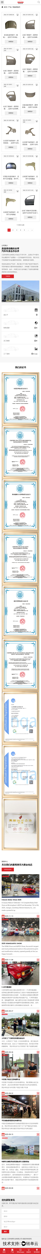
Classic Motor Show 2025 (11, 900)
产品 (9, 7)
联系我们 (37, 1251)
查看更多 (11, 42)
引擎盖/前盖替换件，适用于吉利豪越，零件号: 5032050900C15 (11, 179)
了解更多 (7, 276)
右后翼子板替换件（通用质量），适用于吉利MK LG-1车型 (30, 144)
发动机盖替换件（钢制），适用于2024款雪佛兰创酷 (11, 37)
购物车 (29, 1251)
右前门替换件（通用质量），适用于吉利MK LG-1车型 (11, 73)
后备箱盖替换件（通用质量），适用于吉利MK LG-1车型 (30, 107)
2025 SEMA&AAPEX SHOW (12, 943)
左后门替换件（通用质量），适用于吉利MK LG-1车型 (30, 71)
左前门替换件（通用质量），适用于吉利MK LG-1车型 (30, 37)
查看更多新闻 (7, 869)
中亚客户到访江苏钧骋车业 (11, 1079)
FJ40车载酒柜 (6, 987)
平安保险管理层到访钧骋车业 (12, 1120)
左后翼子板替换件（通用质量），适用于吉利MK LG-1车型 (11, 143)
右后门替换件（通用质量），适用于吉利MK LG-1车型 (11, 109)
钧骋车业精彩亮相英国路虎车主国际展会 (15, 1161)
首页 (5, 7)
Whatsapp (21, 1251)
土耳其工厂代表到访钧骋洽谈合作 (13, 1038)
